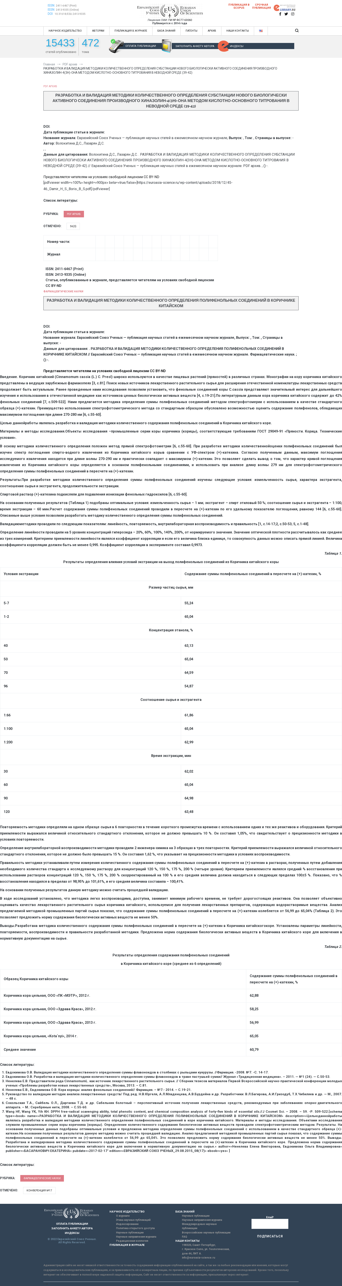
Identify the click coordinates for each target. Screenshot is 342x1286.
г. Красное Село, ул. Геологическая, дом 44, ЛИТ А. (205, 1251)
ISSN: (51, 5)
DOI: (51, 13)
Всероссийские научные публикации (206, 1232)
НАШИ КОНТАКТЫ (237, 30)
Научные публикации (130, 1232)
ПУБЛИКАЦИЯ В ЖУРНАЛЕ (131, 30)
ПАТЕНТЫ (191, 30)
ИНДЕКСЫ (236, 46)
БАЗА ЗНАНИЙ (166, 30)
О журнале (123, 1215)
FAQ (184, 1236)
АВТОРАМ (98, 30)
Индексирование (127, 1224)
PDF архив (50, 86)
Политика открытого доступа (135, 1228)
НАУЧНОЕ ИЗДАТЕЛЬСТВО (65, 30)
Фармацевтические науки (63, 291)
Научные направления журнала (136, 1236)
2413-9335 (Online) (67, 9)
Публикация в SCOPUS (239, 6)
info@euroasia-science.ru (198, 1257)
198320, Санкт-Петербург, (199, 1245)
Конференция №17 (39, 1190)
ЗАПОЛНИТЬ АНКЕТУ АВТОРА (194, 46)
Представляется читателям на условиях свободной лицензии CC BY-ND (101, 177)
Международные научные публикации (199, 1226)
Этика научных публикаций (133, 1219)
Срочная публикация (261, 6)
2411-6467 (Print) (66, 5)
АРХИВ (212, 30)
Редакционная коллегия (132, 1240)
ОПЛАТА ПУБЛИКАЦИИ (140, 46)
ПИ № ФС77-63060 (180, 20)
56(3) (73, 226)
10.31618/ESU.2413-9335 (70, 13)
